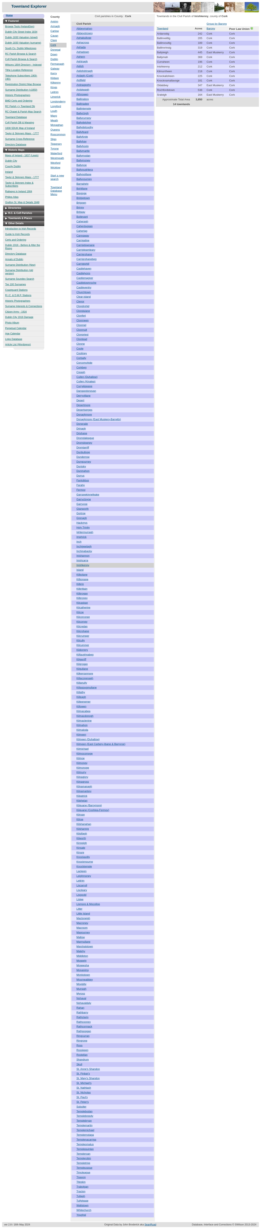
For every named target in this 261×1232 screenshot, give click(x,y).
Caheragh (82, 221)
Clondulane (83, 310)
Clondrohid (82, 306)
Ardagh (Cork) (84, 75)
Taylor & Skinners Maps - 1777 (22, 133)
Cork (53, 44)
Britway (80, 211)
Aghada (81, 47)
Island (80, 569)
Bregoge (81, 193)
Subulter (81, 1106)
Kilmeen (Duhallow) (88, 739)
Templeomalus (85, 1144)
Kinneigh (81, 843)
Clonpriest (82, 334)
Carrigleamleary (85, 249)
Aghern (80, 56)
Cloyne (80, 343)
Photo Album (12, 322)
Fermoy (80, 489)
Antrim (54, 21)
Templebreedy (84, 1115)
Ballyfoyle (82, 136)
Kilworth (81, 838)
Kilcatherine (83, 607)
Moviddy (81, 984)
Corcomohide (84, 362)
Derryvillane (83, 395)
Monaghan (56, 124)
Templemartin (84, 1125)
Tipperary (56, 143)
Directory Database (15, 144)
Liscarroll (81, 885)
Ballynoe (81, 165)
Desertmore (83, 405)
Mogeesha (82, 965)
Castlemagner (84, 278)
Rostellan (82, 1054)
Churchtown (83, 292)
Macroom (82, 927)
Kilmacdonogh (84, 715)
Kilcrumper (82, 635)
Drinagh (81, 428)
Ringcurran (83, 1035)
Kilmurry (81, 772)
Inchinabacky (84, 551)
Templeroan (83, 1153)
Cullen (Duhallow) (87, 376)
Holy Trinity (83, 527)
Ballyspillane (83, 174)
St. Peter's (82, 1101)
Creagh (80, 372)
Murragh (81, 988)
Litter (79, 908)
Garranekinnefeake (87, 494)
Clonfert (81, 315)
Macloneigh (83, 918)
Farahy (80, 485)
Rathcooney (83, 1021)
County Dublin (13, 166)
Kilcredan (82, 626)
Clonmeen (82, 320)
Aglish (80, 66)
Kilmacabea (83, 711)
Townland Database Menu (56, 191)
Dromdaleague (85, 438)
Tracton (80, 1191)
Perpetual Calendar (15, 328)
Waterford (56, 153)
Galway (54, 68)
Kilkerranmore (84, 673)
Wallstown (82, 1205)
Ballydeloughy (84, 127)
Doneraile (82, 423)
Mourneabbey (84, 979)
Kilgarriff (81, 659)
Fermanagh (57, 63)
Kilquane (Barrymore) (89, 805)
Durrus (80, 475)
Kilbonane (82, 579)
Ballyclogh (82, 113)
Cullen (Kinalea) (86, 381)
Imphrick (81, 536)
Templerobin (83, 1158)
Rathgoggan (83, 1031)
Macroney (82, 923)
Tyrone (54, 148)
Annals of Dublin (14, 259)
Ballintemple (83, 108)
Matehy (80, 951)
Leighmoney (83, 875)
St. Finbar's (83, 1073)
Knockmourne (84, 861)
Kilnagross (82, 781)
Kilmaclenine (84, 720)
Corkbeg (81, 367)
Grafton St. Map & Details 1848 (22, 202)
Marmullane (83, 941)
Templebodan (84, 1111)
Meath (54, 120)
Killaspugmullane (86, 687)
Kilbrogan (82, 593)
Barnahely (82, 183)
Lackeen (81, 871)
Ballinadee (82, 103)
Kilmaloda (82, 729)
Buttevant (82, 216)
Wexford (55, 162)
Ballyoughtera (84, 169)
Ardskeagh (82, 89)
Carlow (54, 30)
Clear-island (83, 296)
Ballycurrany (83, 117)
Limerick (55, 96)
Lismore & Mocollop (88, 904)
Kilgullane (82, 668)
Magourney (83, 932)
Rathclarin (82, 1017)
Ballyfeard (82, 131)
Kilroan (80, 814)
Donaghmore (84, 414)
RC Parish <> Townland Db (20, 106)
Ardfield (80, 80)
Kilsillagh (81, 833)
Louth (53, 111)
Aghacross (82, 42)
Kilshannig (82, 828)
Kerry (53, 73)
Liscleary (81, 890)
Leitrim (54, 92)
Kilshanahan (83, 824)
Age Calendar (12, 333)
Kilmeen (81, 734)
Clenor (80, 301)
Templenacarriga (86, 1139)
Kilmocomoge (84, 753)
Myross (80, 993)
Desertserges (84, 409)
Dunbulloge (83, 452)
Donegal (55, 49)
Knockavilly (83, 856)
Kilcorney (81, 621)
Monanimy (82, 970)
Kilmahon (82, 725)
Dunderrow (83, 456)
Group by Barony (217, 23)
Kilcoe (80, 612)
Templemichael (85, 1130)
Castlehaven (83, 268)
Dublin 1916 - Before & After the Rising (22, 247)
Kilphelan (82, 800)
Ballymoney (83, 160)
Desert (80, 400)
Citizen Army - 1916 (16, 311)
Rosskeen (82, 1050)
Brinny (80, 207)
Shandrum (82, 1059)
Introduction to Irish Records (20, 228)
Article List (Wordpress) (18, 344)
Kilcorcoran (83, 616)
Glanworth (82, 508)
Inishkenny (82, 565)
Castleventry (83, 287)
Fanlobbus (82, 480)
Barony (211, 28)
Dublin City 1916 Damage (19, 317)
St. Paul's (82, 1097)
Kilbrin (80, 584)
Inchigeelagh (84, 546)
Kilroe (79, 819)
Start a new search (57, 177)
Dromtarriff (82, 447)
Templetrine (83, 1163)
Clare (53, 40)
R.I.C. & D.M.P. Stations (18, 295)
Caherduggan (84, 226)
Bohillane (82, 188)
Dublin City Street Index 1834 (21, 31)
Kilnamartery (83, 791)
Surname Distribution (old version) (19, 272)
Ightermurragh (84, 532)
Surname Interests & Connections (23, 306)
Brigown (81, 202)
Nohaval (81, 998)
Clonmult (81, 329)
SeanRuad (150, 1224)
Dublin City (11, 160)
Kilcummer (82, 645)
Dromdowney (84, 442)
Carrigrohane (84, 254)
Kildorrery (82, 649)
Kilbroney (82, 598)
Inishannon (83, 555)
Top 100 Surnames (15, 284)
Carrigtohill (82, 263)
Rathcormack (84, 1026)
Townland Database (16, 117)
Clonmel (81, 325)
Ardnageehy (83, 84)
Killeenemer (83, 701)
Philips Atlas (12, 197)
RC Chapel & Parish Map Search (23, 111)
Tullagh (80, 1196)
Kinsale (80, 847)
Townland (162, 28)
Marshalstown (84, 946)
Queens (55, 129)
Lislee (79, 899)
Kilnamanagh (84, 786)
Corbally (81, 358)
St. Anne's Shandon (88, 1069)
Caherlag (81, 230)
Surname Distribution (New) (20, 264)
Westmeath (57, 158)
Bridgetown (83, 198)
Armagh (55, 26)
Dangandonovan (86, 390)
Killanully (81, 682)
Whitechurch (83, 1210)
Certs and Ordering (15, 239)
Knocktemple (84, 866)
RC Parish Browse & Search (20, 53)
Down (53, 54)
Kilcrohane (82, 631)
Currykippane (84, 386)
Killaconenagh (84, 678)
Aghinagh (82, 61)
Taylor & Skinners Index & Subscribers (19, 184)
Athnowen (82, 94)
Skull (79, 1064)
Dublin (54, 59)
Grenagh (81, 518)
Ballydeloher (83, 122)
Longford (55, 106)
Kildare (54, 78)
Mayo (53, 115)
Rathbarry (82, 1012)
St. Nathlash (83, 1087)
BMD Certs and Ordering (18, 100)
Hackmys (81, 522)
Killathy (80, 692)
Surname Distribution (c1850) (21, 89)
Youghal (81, 1214)
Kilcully (80, 640)
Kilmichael (82, 748)
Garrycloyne (83, 499)
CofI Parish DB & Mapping (19, 122)
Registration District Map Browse (23, 84)
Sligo (53, 139)
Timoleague (83, 1172)
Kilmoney (81, 762)
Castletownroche (86, 282)
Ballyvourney (84, 179)
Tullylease (82, 1200)
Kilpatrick (81, 795)
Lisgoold (81, 894)
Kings (53, 87)
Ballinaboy (82, 99)
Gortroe (80, 513)
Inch (79, 541)
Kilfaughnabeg (85, 654)
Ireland (9, 172)
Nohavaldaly (83, 1003)
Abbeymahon (84, 28)
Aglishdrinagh (84, 70)
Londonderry (58, 101)
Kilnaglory (82, 776)
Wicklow (55, 167)
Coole (79, 348)
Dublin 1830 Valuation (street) (21, 37)
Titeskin (80, 1181)
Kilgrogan (82, 664)
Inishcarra (82, 560)
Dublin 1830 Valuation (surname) (23, 42)
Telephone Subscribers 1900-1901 (21, 77)
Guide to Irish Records (17, 234)
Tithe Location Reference (19, 70)
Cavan (54, 35)
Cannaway (82, 235)
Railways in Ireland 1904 (18, 191)
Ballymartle (83, 150)
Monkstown (83, 974)
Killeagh (81, 696)
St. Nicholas (83, 1092)
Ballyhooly (82, 146)
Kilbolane (82, 574)
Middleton (82, 955)
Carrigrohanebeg (86, 259)
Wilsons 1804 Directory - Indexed (23, 64)
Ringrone (81, 1040)
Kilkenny (55, 82)
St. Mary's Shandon (88, 1078)
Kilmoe (80, 758)
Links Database (13, 339)
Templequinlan (85, 1149)
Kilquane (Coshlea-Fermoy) (92, 810)
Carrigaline (82, 240)
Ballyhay (81, 141)
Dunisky (81, 466)
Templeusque (84, 1167)
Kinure (80, 852)
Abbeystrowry (84, 33)
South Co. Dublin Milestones (20, 48)
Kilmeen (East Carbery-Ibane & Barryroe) (100, 744)
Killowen (81, 706)
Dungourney (83, 461)
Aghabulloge (83, 37)
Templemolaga (85, 1134)
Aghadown (82, 51)
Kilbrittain (81, 588)
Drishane (81, 433)
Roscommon (58, 134)
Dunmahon (83, 470)
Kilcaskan (82, 602)
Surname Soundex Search (19, 278)
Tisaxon (81, 1177)
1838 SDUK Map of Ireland (20, 128)
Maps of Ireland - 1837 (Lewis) (22, 155)
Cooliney (81, 353)
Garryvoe (81, 504)
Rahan (80, 1007)
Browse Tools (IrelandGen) (19, 26)
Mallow (80, 937)
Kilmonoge (82, 767)
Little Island (83, 913)
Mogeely (81, 960)
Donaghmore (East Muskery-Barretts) (98, 419)
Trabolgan (82, 1186)
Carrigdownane (85, 245)
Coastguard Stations (16, 290)
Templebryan (84, 1120)
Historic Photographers (17, 95)
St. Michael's (83, 1083)
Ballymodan (83, 155)
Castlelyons (83, 273)
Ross (79, 1045)
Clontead (81, 339)
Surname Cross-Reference (20, 139)
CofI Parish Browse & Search (21, 59)
